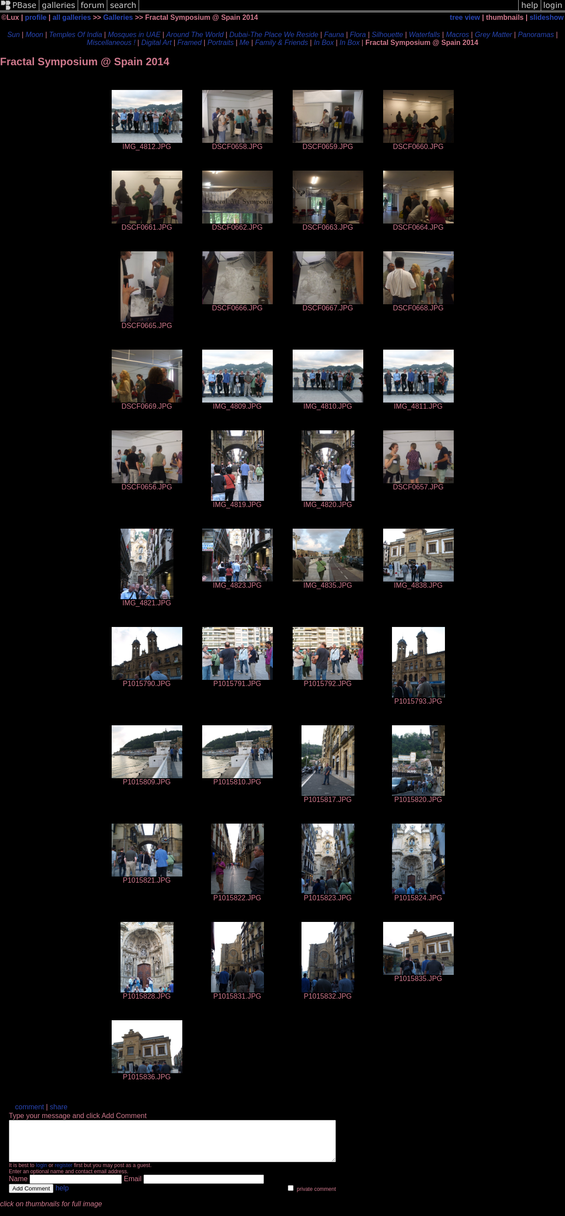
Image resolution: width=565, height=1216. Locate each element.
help (62, 1196)
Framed (189, 42)
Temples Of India (75, 34)
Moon (34, 34)
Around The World (195, 34)
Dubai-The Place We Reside (274, 34)
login (41, 1173)
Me (244, 42)
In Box (324, 42)
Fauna (334, 34)
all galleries (72, 17)
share (59, 1107)
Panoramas (536, 34)
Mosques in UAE (134, 34)
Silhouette (387, 34)
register (63, 1173)
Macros (457, 34)
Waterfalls (424, 34)
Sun (13, 34)
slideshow (547, 17)
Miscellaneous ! (111, 42)
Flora (358, 34)
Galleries (118, 17)
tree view (465, 17)
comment (29, 1107)
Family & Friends (281, 42)
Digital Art (156, 42)
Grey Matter (493, 34)
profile (36, 17)
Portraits (220, 42)
